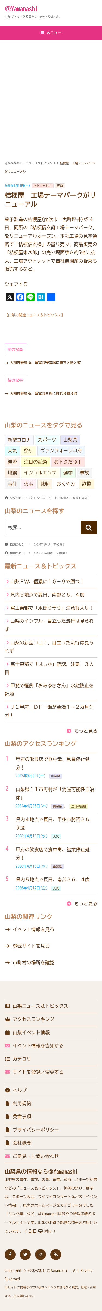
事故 (84, 472)
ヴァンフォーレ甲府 (61, 450)
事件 (12, 483)
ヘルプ (16, 1090)
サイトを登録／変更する (34, 1072)
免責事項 (18, 1116)
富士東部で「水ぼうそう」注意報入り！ (52, 608)
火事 (28, 483)
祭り (28, 450)
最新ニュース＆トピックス (40, 566)
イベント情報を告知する (34, 1045)
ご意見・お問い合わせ (32, 1156)
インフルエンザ (40, 472)
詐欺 (86, 483)
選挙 (68, 472)
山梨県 (70, 439)
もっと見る (85, 731)
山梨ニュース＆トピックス (36, 1006)
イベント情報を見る (33, 929)
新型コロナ (19, 439)
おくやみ (66, 483)
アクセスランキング (29, 1019)
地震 (12, 472)
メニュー (51, 33)
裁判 (45, 483)
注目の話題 (35, 461)
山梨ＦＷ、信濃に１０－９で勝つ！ (47, 581)
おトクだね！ (43, 185)
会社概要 (18, 1142)
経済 (60, 185)
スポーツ (47, 439)
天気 (12, 450)
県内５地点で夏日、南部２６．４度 (47, 594)
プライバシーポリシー (32, 1129)
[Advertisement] (51, 94)
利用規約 (18, 1103)
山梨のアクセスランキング (40, 744)
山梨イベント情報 (27, 1032)
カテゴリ (18, 1059)
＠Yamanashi (21, 8)
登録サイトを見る (31, 946)
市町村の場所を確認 (33, 962)
